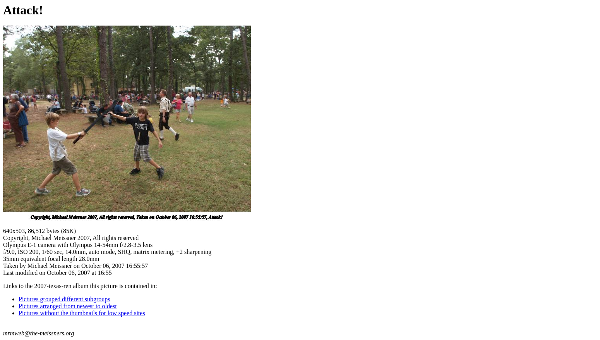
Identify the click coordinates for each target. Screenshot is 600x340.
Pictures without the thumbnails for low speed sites (82, 313)
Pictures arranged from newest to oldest (68, 306)
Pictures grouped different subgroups (64, 299)
